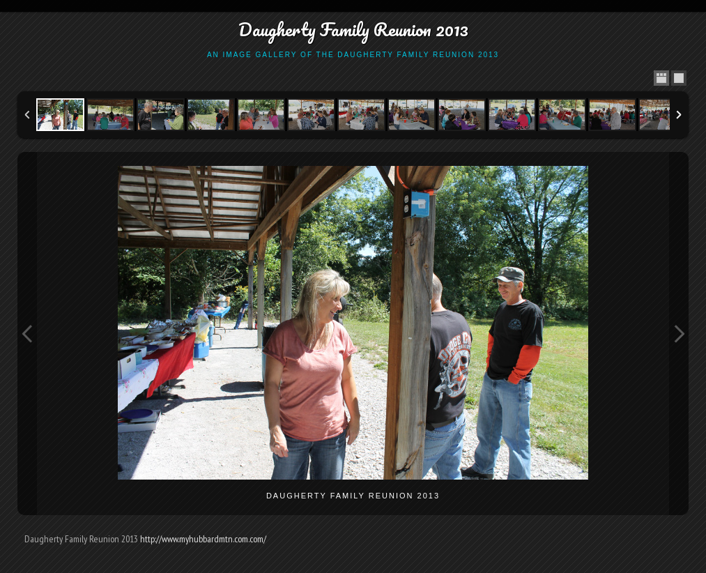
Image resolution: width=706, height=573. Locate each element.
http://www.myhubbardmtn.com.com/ (203, 539)
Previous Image (27, 333)
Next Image (679, 333)
